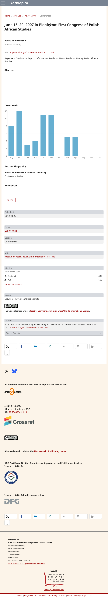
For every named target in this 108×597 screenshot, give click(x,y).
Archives (17, 15)
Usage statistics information (35, 595)
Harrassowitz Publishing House (50, 451)
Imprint (19, 595)
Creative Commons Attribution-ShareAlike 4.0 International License (59, 311)
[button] (11, 346)
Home (7, 15)
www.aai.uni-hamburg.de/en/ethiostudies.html (26, 563)
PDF (11, 200)
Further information (13, 284)
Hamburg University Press (54, 590)
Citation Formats (13, 333)
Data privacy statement (57, 595)
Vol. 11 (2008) (30, 15)
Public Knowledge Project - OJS (79, 595)
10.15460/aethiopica (19, 412)
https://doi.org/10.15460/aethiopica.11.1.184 (32, 52)
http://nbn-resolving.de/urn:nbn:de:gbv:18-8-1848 (30, 256)
